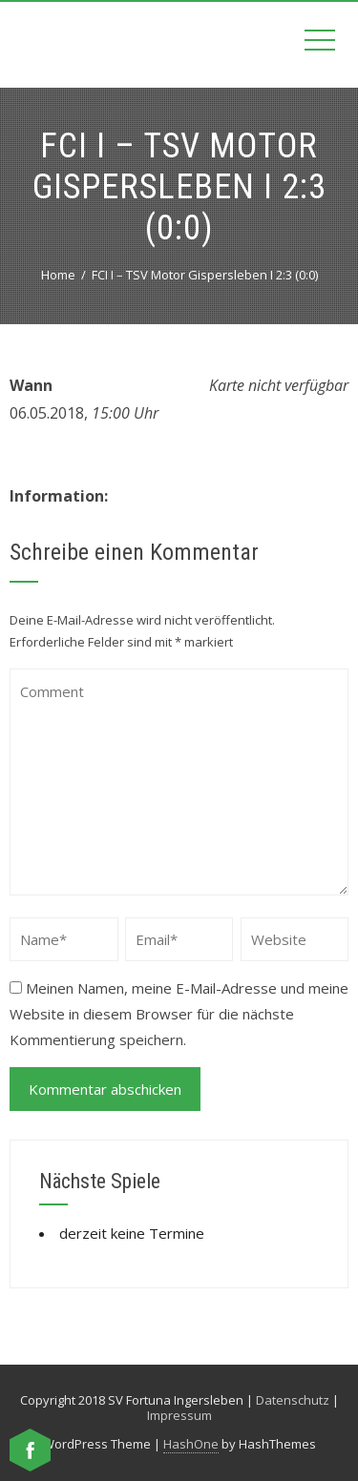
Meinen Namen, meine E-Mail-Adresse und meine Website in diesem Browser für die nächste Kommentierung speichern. (179, 1013)
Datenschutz (292, 1400)
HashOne (191, 1443)
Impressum (179, 1415)
